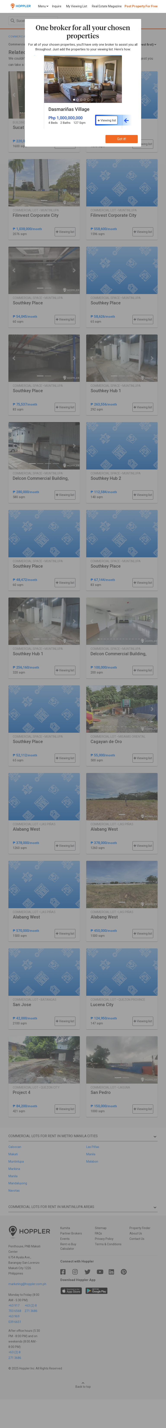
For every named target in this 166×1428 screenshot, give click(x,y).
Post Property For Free (141, 6)
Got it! (121, 139)
